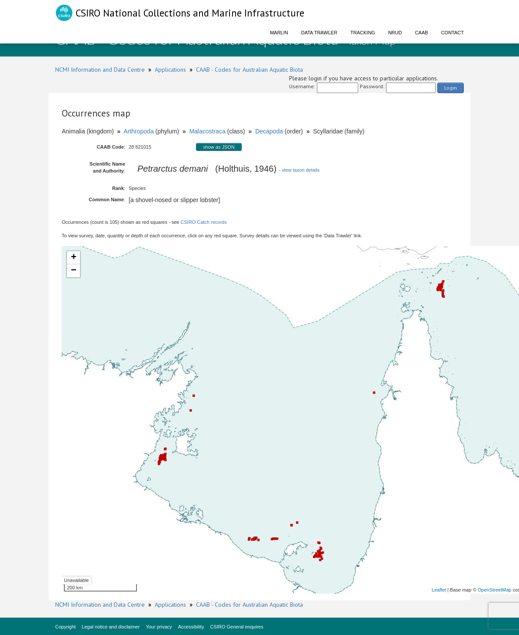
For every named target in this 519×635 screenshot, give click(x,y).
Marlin (279, 32)
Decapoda (269, 131)
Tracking (362, 32)
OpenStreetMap (495, 589)
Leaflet (439, 589)
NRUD (395, 32)
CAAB (421, 32)
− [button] (74, 270)
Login (450, 87)
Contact (452, 32)
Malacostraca (207, 131)
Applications (170, 69)
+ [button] (74, 257)
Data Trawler (319, 32)
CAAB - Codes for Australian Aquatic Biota (249, 69)
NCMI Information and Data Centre (100, 69)
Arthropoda (138, 131)
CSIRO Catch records (203, 222)
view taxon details (300, 170)
